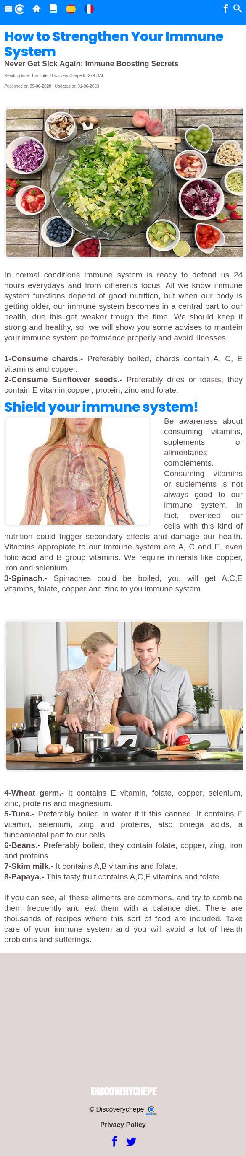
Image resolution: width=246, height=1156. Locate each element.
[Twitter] (131, 1142)
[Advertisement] (123, 1020)
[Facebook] (114, 1142)
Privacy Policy (123, 1124)
